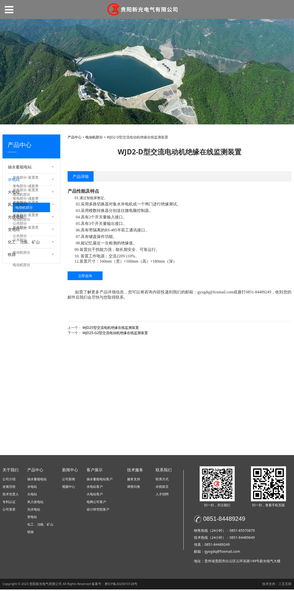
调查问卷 (133, 488)
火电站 (32, 496)
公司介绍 (9, 481)
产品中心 (75, 137)
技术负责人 (11, 496)
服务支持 (133, 481)
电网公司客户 (96, 503)
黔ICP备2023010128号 (121, 585)
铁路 (30, 534)
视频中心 (68, 488)
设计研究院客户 (98, 511)
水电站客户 (95, 488)
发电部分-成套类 (26, 185)
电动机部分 (21, 194)
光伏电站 (33, 511)
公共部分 (20, 202)
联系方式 (162, 481)
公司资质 (9, 511)
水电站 (32, 488)
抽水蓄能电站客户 (100, 481)
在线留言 (162, 488)
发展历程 (9, 488)
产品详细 (81, 176)
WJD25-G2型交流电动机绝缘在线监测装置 (115, 332)
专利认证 (9, 503)
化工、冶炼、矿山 (40, 526)
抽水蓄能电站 (37, 481)
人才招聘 (162, 496)
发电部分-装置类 (26, 177)
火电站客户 (95, 496)
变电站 (32, 519)
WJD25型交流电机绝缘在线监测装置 (111, 327)
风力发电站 (35, 503)
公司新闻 (68, 481)
